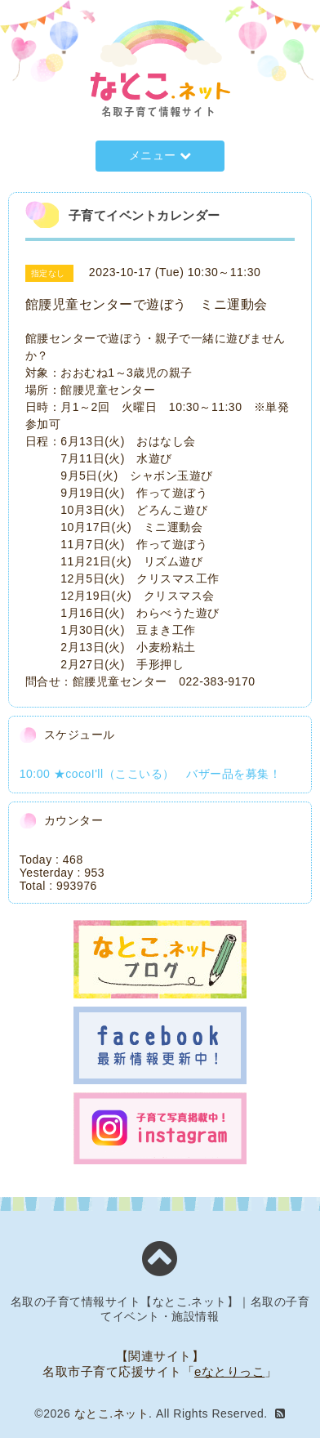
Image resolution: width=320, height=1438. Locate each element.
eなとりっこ (229, 1371)
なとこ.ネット (111, 1413)
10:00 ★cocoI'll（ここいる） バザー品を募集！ (150, 773)
